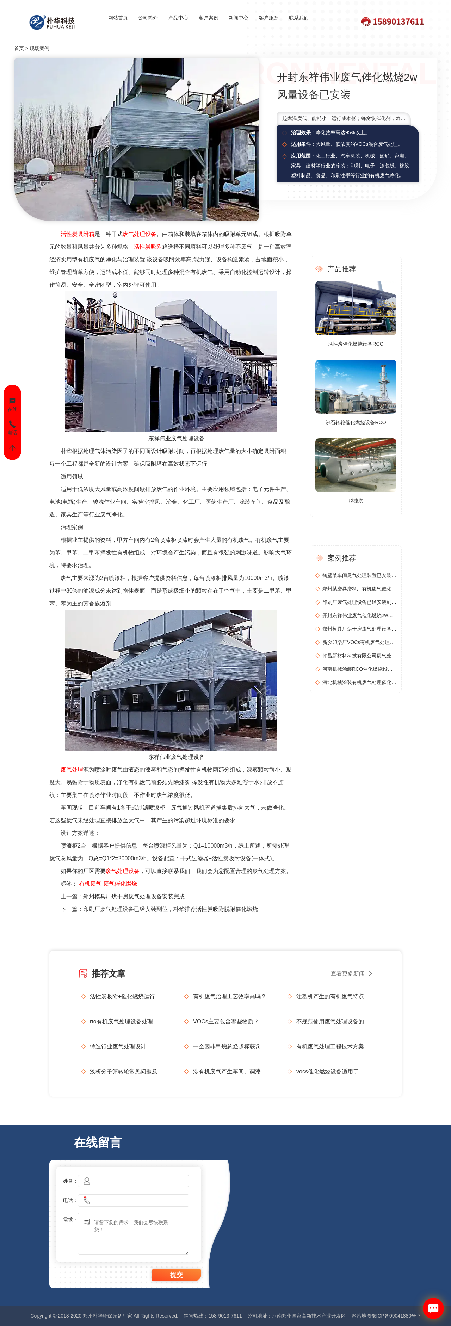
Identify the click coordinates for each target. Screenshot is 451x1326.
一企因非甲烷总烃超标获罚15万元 (229, 1046)
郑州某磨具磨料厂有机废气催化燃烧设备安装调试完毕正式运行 (359, 588)
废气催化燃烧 (120, 884)
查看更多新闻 (348, 974)
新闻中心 (238, 17)
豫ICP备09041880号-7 (396, 1316)
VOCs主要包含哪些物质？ (226, 1021)
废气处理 (72, 770)
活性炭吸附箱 (77, 234)
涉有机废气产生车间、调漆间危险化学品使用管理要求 (229, 1071)
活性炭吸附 (148, 247)
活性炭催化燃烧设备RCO (355, 344)
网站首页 (118, 17)
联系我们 (299, 17)
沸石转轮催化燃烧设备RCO (356, 422)
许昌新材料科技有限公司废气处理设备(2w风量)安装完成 (359, 655)
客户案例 (208, 17)
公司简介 (148, 17)
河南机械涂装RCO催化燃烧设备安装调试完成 (359, 669)
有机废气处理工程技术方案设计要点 (333, 1046)
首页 (19, 48)
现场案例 (39, 48)
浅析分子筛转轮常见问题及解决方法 (126, 1071)
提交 (176, 1274)
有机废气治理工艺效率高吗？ (229, 996)
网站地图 (361, 1316)
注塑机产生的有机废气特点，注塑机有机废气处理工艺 (333, 996)
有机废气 (90, 884)
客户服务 (269, 17)
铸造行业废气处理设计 (118, 1046)
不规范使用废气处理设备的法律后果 (333, 1021)
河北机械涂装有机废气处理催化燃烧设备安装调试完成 (359, 682)
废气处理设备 (139, 234)
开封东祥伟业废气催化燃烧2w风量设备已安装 (359, 615)
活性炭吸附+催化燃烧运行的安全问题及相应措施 (126, 996)
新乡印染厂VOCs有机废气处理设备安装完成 (359, 642)
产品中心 (178, 17)
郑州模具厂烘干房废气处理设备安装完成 (134, 896)
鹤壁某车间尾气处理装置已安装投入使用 (359, 575)
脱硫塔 (355, 501)
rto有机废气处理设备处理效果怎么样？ (126, 1021)
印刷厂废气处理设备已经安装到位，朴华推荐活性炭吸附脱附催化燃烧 (170, 909)
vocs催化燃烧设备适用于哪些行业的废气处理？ (333, 1071)
